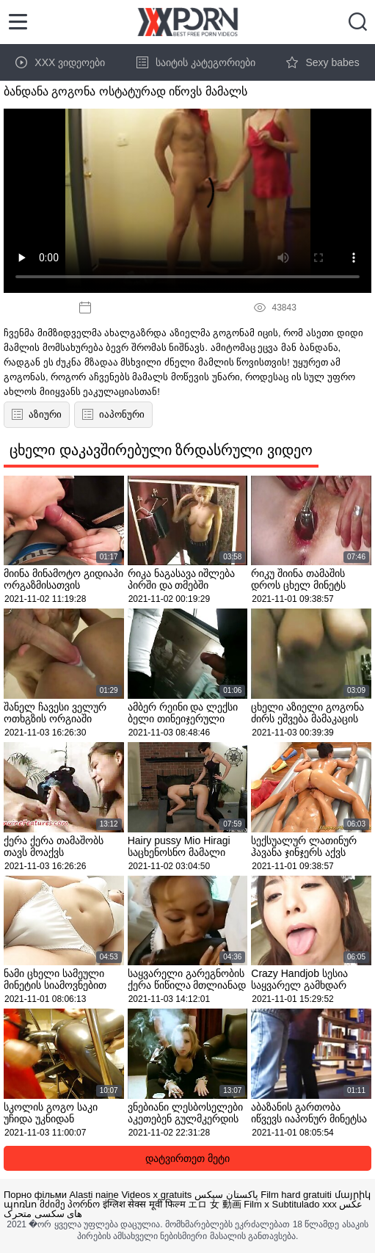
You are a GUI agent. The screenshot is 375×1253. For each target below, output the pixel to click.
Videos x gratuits (156, 1194)
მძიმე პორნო (70, 1204)
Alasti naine (94, 1194)
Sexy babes (322, 62)
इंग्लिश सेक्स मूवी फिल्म (144, 1204)
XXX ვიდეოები (60, 62)
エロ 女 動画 (214, 1204)
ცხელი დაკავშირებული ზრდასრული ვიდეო (161, 450)
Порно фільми (35, 1194)
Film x (256, 1204)
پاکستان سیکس (226, 1194)
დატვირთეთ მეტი (187, 1158)
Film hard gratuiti (296, 1194)
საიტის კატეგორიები (195, 62)
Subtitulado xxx (304, 1204)
